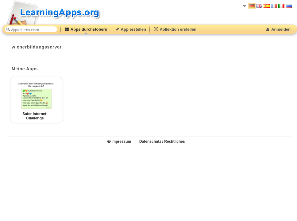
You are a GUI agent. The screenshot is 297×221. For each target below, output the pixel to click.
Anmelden (278, 29)
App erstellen (130, 29)
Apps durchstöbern (85, 29)
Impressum (119, 141)
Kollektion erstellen (174, 29)
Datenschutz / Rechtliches (162, 141)
